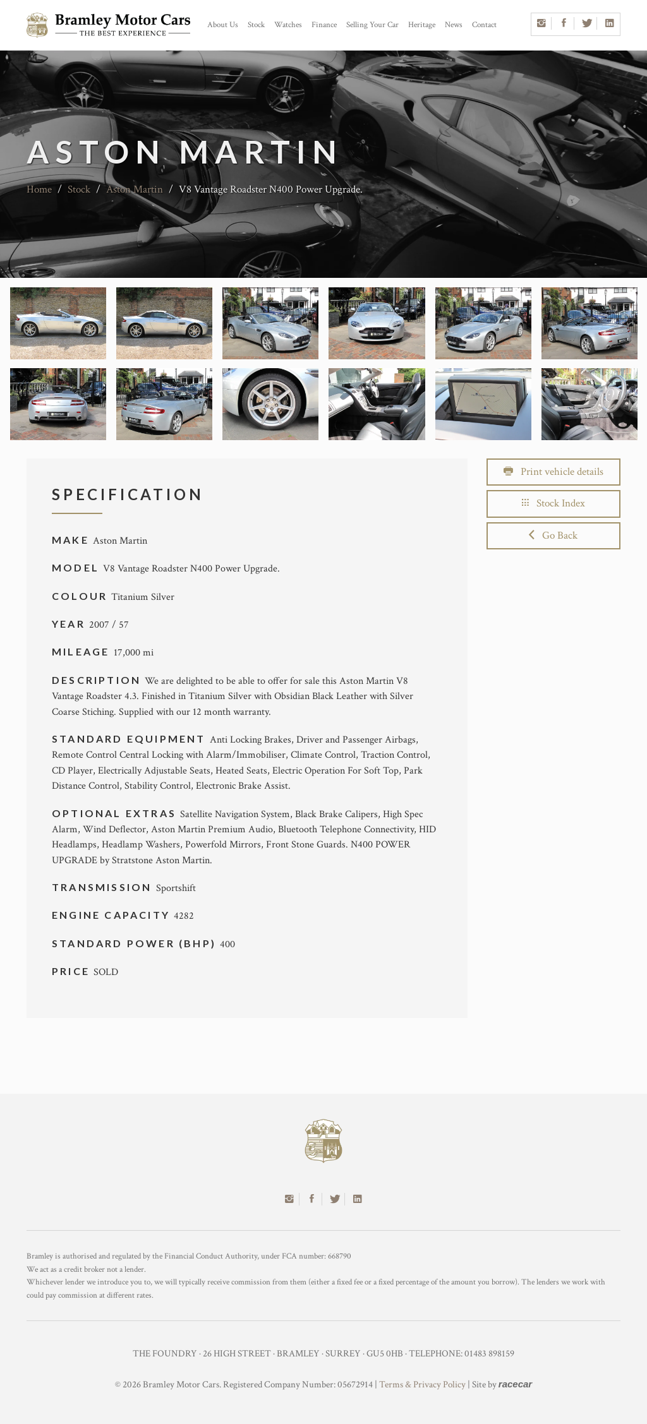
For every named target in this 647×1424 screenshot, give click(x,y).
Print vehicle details (553, 472)
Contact (484, 25)
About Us (222, 25)
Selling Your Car (372, 25)
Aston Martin (134, 189)
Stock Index (553, 503)
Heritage (421, 25)
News (454, 25)
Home (39, 189)
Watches (288, 25)
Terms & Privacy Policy (422, 1385)
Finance (324, 25)
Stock (256, 25)
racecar (515, 1384)
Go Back (553, 535)
